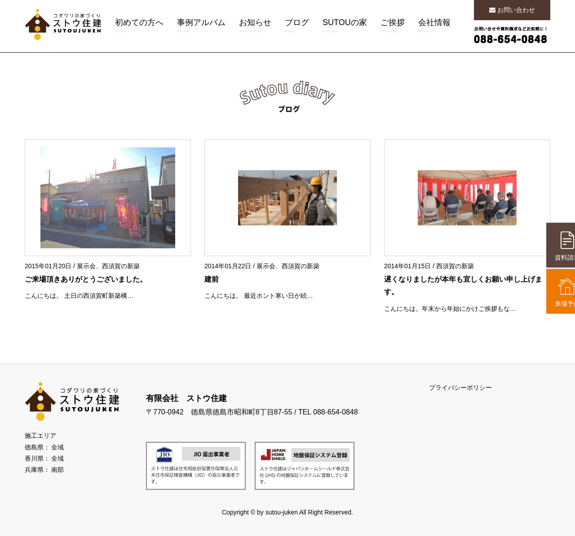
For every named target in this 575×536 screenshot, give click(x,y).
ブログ (297, 27)
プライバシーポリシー (460, 387)
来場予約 (550, 292)
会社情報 (434, 27)
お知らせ (255, 27)
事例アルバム (201, 27)
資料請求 (550, 246)
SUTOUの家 (345, 27)
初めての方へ (139, 27)
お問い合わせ (512, 9)
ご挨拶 (392, 27)
